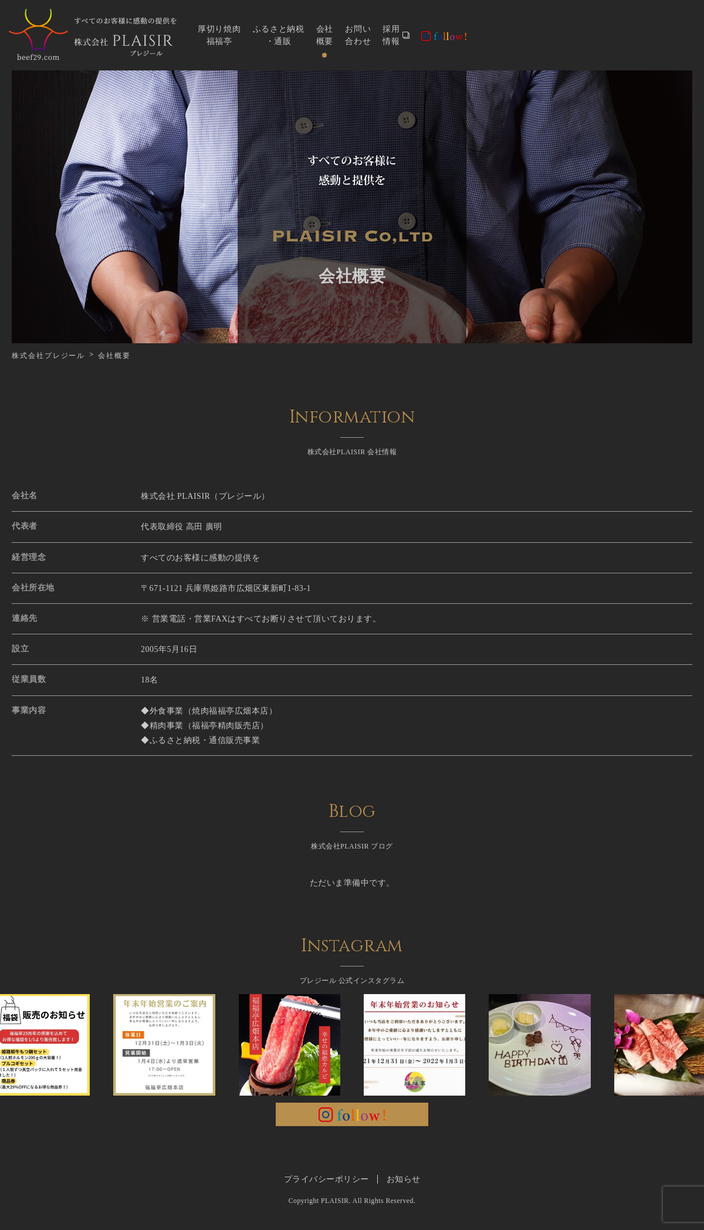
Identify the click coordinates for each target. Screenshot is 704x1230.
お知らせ (404, 1179)
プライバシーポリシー (326, 1179)
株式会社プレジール (48, 356)
